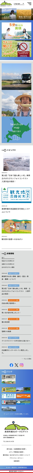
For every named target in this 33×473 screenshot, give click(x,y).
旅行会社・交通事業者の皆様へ (16, 449)
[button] (1, 14)
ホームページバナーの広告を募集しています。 (16, 414)
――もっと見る (26, 359)
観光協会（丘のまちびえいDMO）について (16, 455)
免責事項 (16, 461)
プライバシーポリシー (17, 458)
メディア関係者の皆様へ (16, 452)
